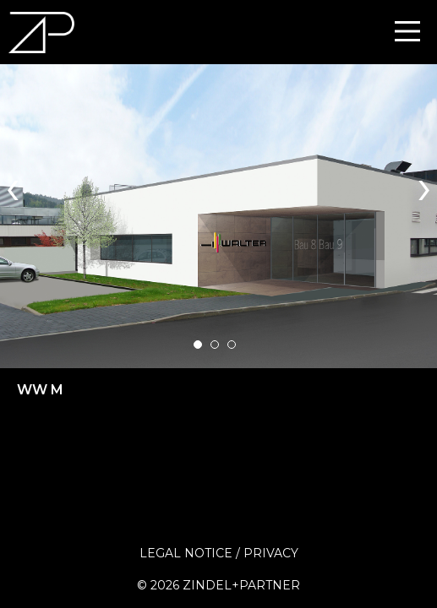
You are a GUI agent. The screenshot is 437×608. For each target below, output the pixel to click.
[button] (198, 344)
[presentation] (12, 185)
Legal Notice (185, 553)
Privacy (270, 553)
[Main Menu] (407, 31)
